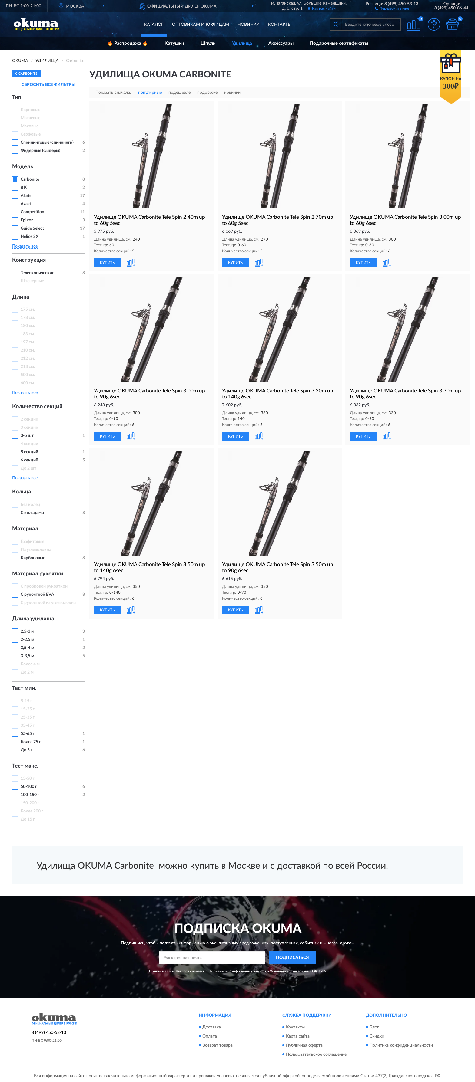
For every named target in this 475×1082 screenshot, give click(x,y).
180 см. (28, 326)
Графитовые (32, 541)
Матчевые (30, 118)
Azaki (26, 204)
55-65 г (28, 734)
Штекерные (32, 281)
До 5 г (26, 750)
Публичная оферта (304, 1045)
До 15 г (28, 819)
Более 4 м (30, 664)
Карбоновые (33, 558)
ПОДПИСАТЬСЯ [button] (292, 958)
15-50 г (28, 778)
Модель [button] (22, 166)
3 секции (29, 427)
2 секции (29, 419)
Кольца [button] (21, 492)
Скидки (377, 1036)
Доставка (211, 1027)
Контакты (280, 24)
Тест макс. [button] (25, 766)
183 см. (28, 334)
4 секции (29, 444)
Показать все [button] (25, 246)
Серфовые (31, 134)
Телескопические (37, 273)
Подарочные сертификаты (339, 43)
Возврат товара (217, 1045)
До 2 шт (28, 468)
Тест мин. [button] (24, 688)
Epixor (27, 220)
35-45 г (28, 725)
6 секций (29, 460)
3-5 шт (27, 436)
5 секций (29, 452)
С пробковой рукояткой (44, 586)
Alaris (26, 196)
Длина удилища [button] (33, 618)
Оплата (209, 1036)
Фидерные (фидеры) (40, 151)
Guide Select (32, 228)
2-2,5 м (27, 640)
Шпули (208, 43)
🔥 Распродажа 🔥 (127, 43)
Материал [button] (25, 529)
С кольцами (32, 513)
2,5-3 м (27, 631)
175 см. (28, 309)
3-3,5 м (27, 656)
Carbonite (30, 179)
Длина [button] (20, 297)
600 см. (28, 383)
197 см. (28, 342)
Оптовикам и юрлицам (200, 24)
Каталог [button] (154, 24)
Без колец (30, 505)
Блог (374, 1027)
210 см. (28, 350)
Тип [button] (16, 97)
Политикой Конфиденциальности (237, 971)
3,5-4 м (27, 648)
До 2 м (27, 672)
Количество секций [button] (37, 406)
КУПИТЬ (107, 262)
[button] (392, 8)
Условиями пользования (290, 971)
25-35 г (28, 717)
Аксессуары (281, 43)
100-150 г (30, 795)
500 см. (28, 375)
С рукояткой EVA (37, 594)
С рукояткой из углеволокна (48, 603)
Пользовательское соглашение (316, 1054)
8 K (24, 187)
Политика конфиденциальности (401, 1045)
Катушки (174, 43)
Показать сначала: (113, 92)
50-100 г (29, 787)
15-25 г (28, 709)
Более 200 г (32, 811)
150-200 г (30, 803)
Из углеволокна (36, 550)
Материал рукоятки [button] (37, 574)
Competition (32, 212)
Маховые (29, 126)
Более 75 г (31, 742)
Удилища (242, 43)
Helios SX (29, 236)
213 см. (28, 367)
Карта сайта (298, 1036)
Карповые (30, 110)
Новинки (249, 24)
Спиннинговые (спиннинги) (47, 142)
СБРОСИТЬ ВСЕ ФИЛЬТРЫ (48, 85)
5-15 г (26, 701)
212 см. (28, 358)
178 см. (28, 318)
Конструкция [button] (29, 260)
